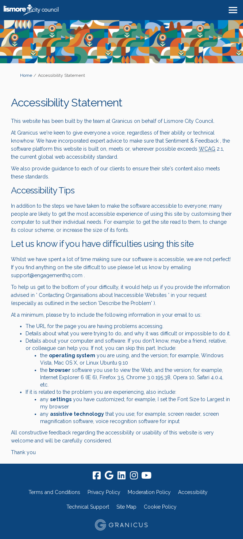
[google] (109, 475)
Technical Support (87, 507)
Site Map (126, 507)
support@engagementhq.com (46, 275)
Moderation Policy (149, 492)
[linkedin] (121, 475)
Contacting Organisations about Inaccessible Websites (102, 295)
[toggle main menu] (233, 10)
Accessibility (193, 492)
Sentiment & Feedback (192, 141)
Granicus (122, 121)
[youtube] (146, 475)
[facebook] (96, 475)
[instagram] (134, 475)
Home (26, 75)
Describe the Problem (125, 303)
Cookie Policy (160, 507)
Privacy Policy (104, 492)
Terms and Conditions (54, 492)
